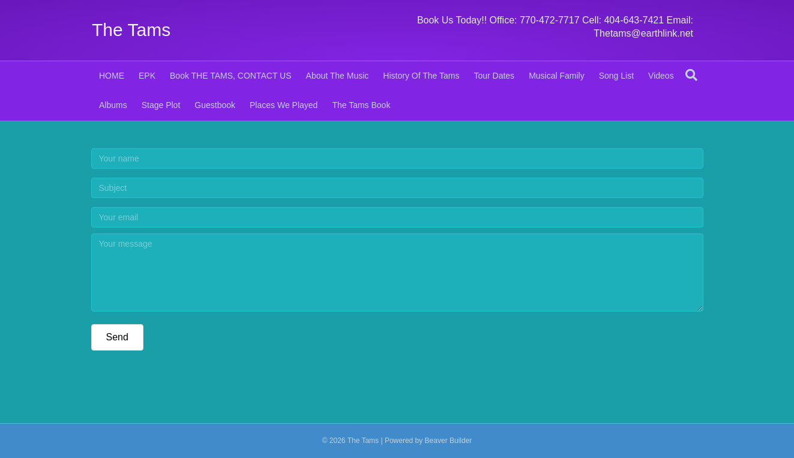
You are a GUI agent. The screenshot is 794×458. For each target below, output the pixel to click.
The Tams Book (361, 105)
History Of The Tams (421, 75)
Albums (113, 105)
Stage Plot (161, 105)
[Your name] (397, 158)
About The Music (337, 75)
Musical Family (557, 75)
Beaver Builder (448, 440)
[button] (117, 337)
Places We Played (283, 105)
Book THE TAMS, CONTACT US (231, 75)
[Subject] (397, 188)
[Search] (691, 75)
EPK (147, 75)
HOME (111, 75)
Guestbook (214, 105)
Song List (616, 75)
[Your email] (397, 217)
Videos (661, 75)
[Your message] (397, 273)
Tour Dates (494, 75)
